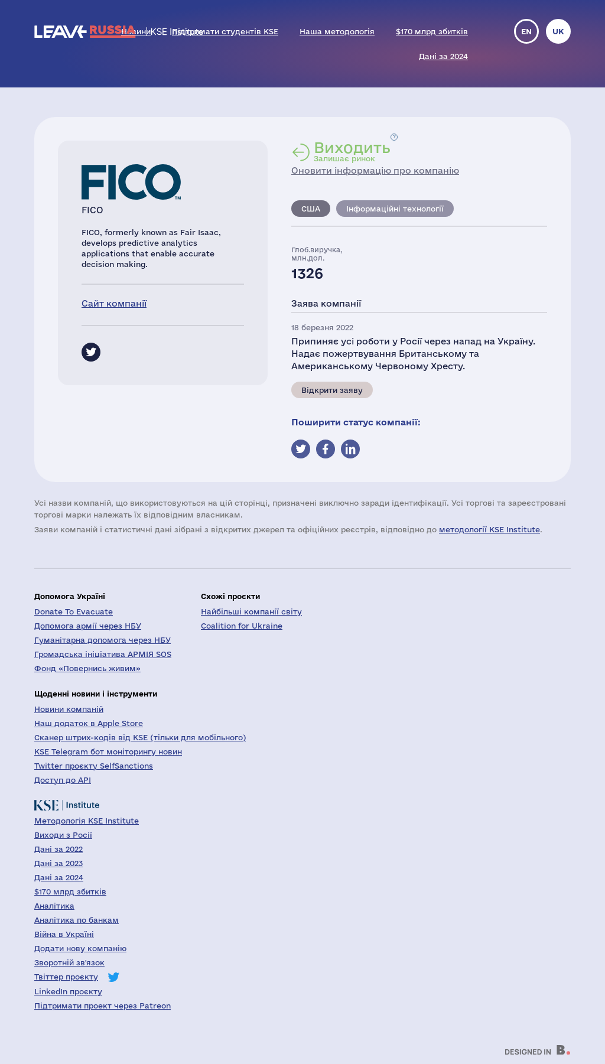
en (526, 31)
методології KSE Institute (489, 529)
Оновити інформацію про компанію (375, 170)
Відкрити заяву (332, 390)
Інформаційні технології (395, 208)
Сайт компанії (114, 303)
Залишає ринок (352, 151)
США (310, 208)
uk (558, 31)
